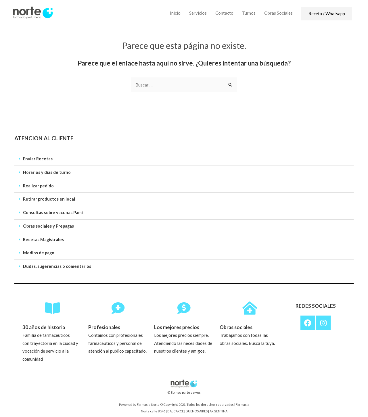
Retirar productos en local (49, 198)
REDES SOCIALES (315, 304)
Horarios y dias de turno (47, 172)
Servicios (198, 13)
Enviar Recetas (38, 159)
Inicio (175, 13)
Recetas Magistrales (43, 238)
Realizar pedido (38, 185)
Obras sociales (237, 327)
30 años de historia (44, 327)
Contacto (224, 13)
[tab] (184, 159)
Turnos (249, 13)
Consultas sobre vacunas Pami (53, 211)
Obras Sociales (278, 13)
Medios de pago (39, 251)
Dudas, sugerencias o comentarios (57, 264)
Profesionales (104, 327)
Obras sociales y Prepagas (49, 225)
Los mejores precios (177, 327)
